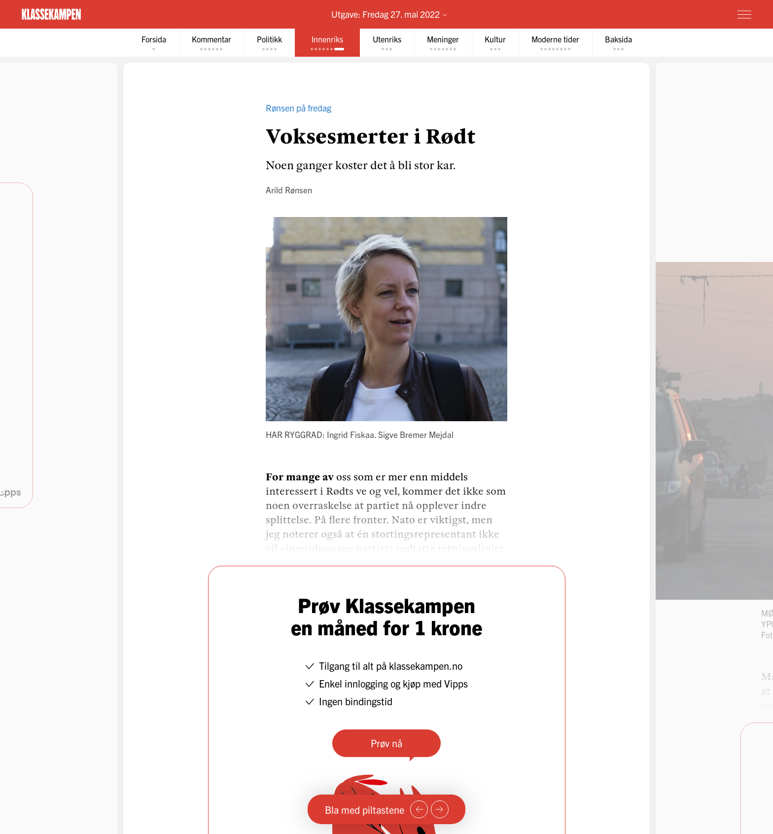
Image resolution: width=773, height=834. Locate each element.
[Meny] (744, 14)
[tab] (154, 43)
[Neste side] (440, 809)
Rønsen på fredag (298, 107)
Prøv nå (386, 743)
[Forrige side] (419, 809)
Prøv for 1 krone (686, 14)
